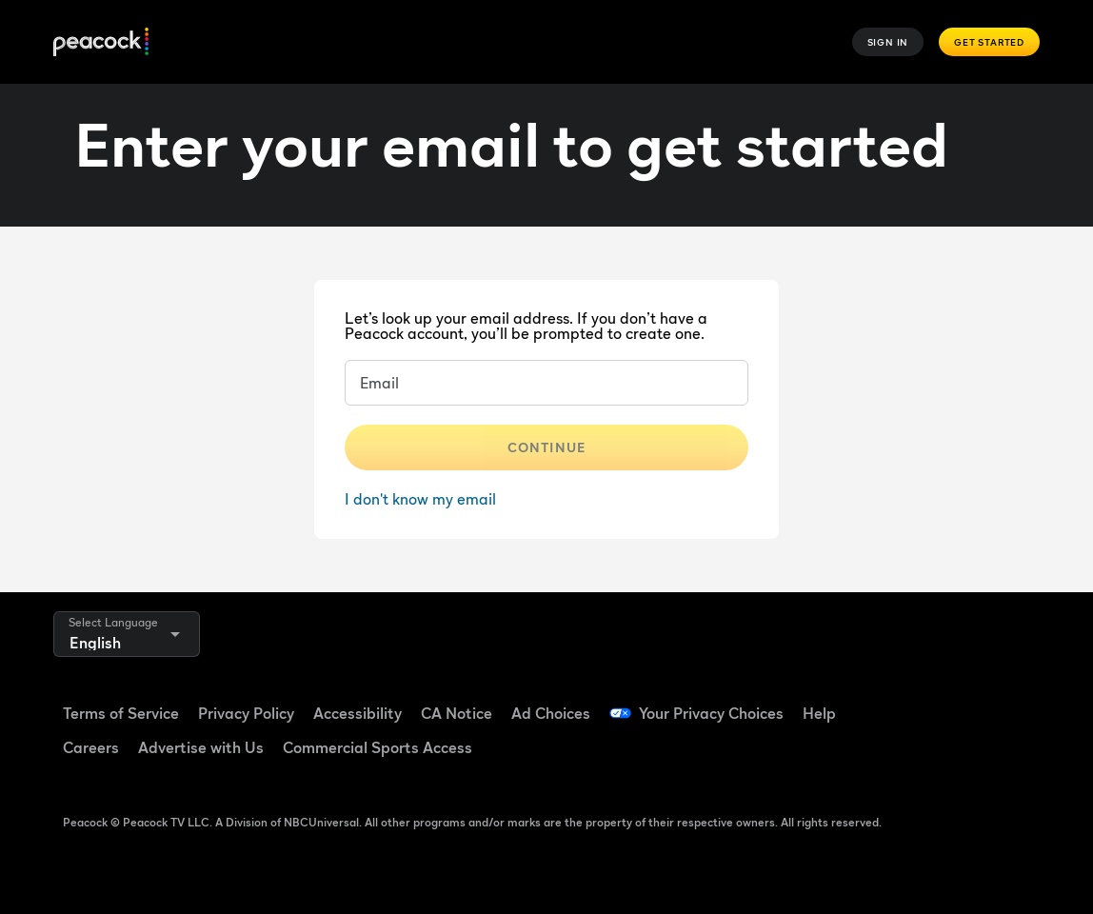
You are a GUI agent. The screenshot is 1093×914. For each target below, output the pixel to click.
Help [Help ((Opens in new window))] (819, 713)
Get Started (989, 42)
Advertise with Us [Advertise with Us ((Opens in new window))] (201, 747)
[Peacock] (101, 42)
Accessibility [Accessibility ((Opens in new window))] (357, 713)
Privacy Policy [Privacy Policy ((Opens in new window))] (246, 713)
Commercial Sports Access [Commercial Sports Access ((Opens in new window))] (377, 747)
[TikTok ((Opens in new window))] (947, 701)
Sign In (888, 42)
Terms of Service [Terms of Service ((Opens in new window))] (121, 713)
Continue (546, 447)
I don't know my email (420, 498)
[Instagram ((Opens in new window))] (898, 755)
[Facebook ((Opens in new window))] (898, 701)
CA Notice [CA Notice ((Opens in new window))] (456, 713)
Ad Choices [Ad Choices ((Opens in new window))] (550, 713)
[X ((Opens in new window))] (947, 755)
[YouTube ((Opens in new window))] (997, 701)
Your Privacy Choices (711, 713)
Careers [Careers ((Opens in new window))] (91, 747)
